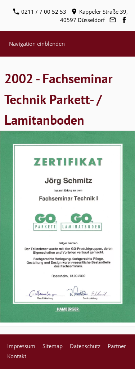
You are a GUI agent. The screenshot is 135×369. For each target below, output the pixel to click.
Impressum (21, 346)
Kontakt (16, 356)
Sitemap (52, 346)
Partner (117, 346)
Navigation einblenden (37, 43)
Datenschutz (85, 346)
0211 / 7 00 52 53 (40, 11)
